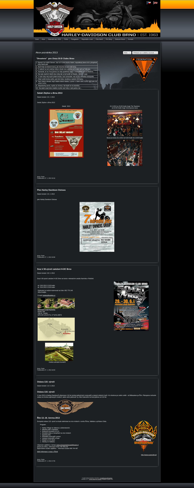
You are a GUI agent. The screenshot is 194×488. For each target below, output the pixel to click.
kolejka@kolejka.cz (49, 295)
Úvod (37, 39)
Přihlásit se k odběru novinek (145, 53)
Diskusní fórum (120, 39)
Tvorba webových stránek (95, 479)
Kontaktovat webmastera (106, 478)
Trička (66, 39)
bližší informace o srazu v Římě (47, 452)
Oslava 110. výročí (46, 382)
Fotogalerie (74, 39)
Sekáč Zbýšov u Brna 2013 (49, 93)
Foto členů (99, 39)
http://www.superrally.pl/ (149, 455)
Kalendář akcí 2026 (54, 39)
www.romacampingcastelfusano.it (68, 445)
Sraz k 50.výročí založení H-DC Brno (54, 269)
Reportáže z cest (87, 39)
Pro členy (109, 39)
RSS (127, 53)
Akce (43, 39)
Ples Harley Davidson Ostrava (51, 190)
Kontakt (130, 39)
